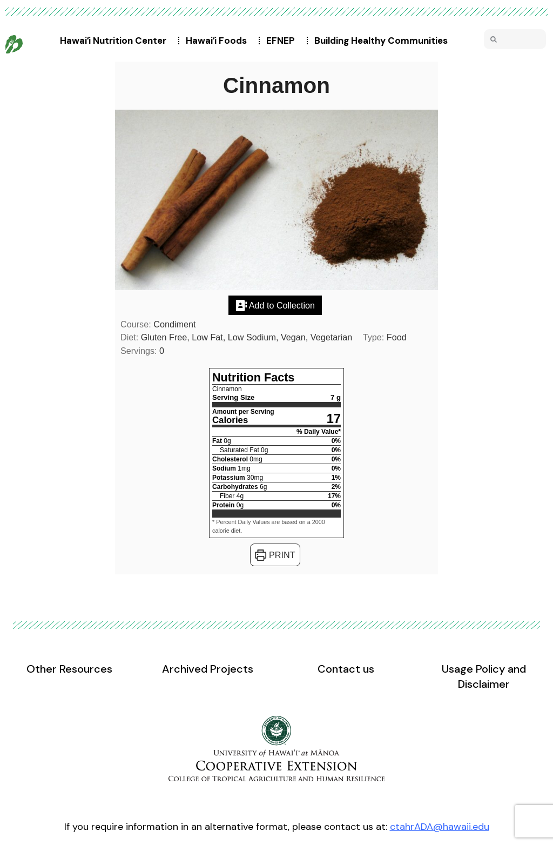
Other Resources (69, 669)
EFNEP (283, 40)
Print (275, 555)
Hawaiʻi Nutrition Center (116, 40)
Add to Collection (275, 305)
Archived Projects (207, 669)
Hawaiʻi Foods (219, 40)
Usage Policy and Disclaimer (484, 676)
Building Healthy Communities (383, 40)
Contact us (346, 669)
